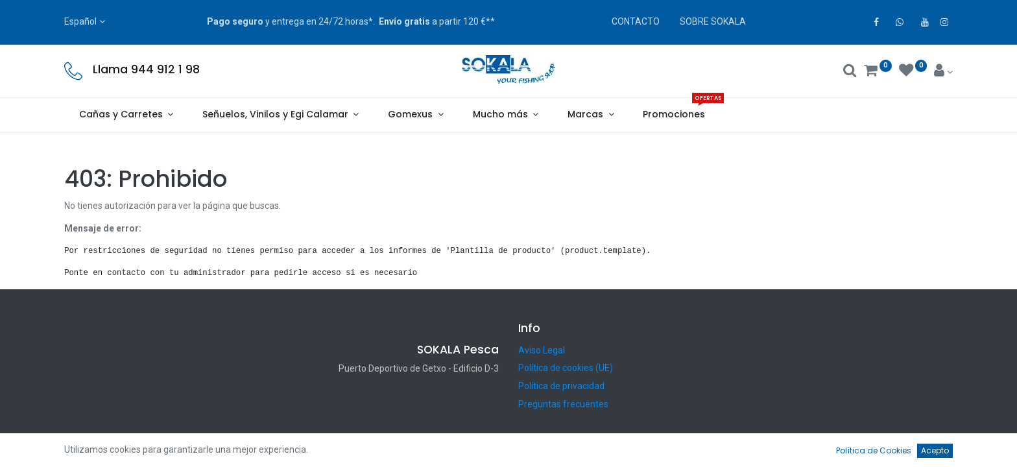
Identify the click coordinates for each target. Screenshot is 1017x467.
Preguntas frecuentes (563, 404)
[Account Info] (943, 72)
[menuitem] (674, 115)
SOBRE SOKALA (713, 21)
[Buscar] (850, 72)
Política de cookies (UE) (565, 368)
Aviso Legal (541, 350)
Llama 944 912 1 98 (146, 69)
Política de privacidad (561, 386)
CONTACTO (636, 21)
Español (80, 21)
